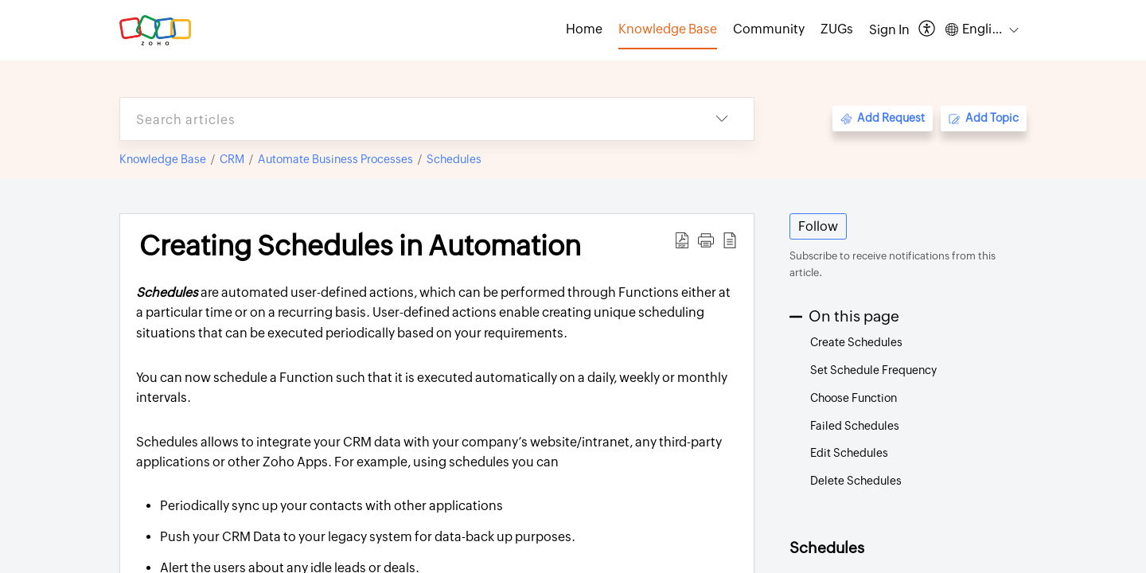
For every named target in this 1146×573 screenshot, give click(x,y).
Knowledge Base (162, 159)
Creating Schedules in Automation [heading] (360, 246)
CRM (232, 159)
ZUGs (837, 29)
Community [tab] (769, 29)
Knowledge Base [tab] (667, 29)
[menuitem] (889, 30)
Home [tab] (584, 29)
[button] (927, 30)
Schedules (454, 159)
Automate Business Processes (335, 159)
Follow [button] (818, 226)
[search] (405, 119)
